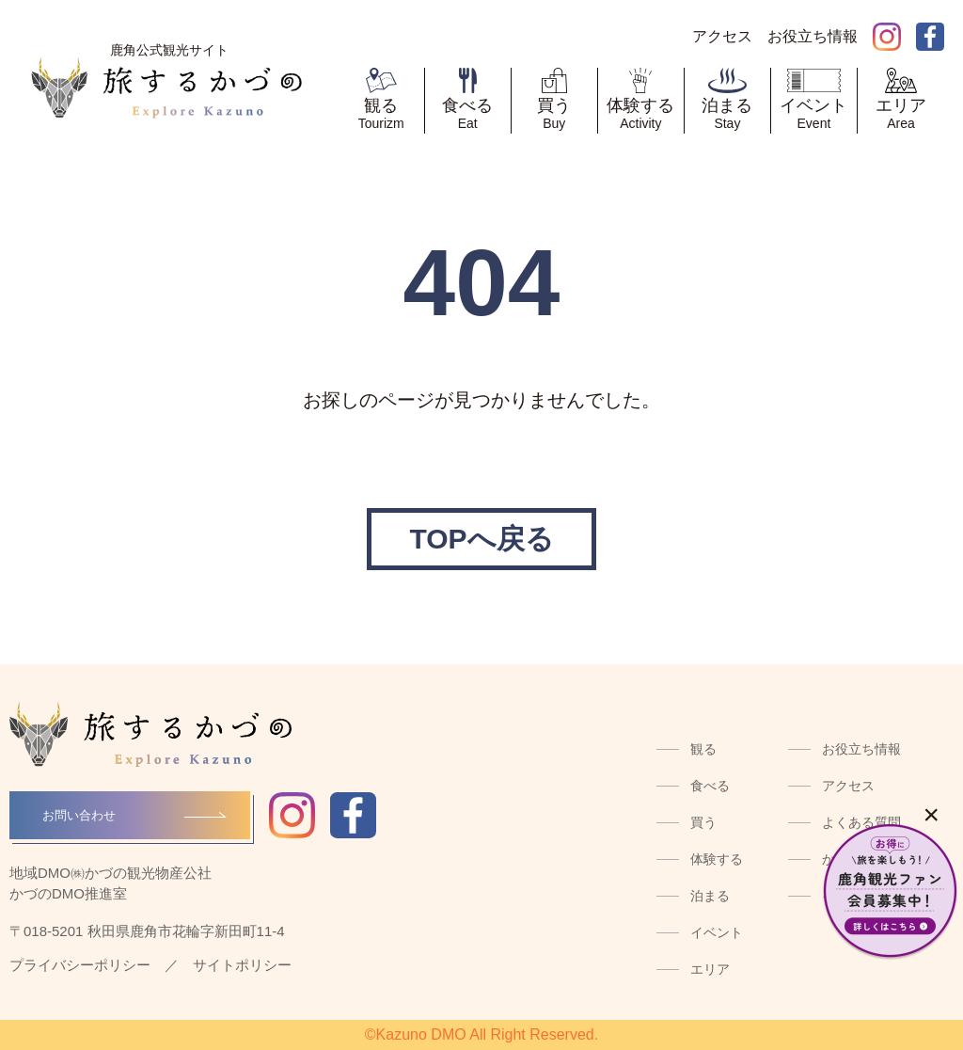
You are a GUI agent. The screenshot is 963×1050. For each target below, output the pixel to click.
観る (703, 749)
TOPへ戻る (481, 538)
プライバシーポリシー (79, 965)
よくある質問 (861, 822)
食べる (710, 785)
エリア (710, 969)
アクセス (848, 785)
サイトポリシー (242, 965)
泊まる (710, 895)
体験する (716, 859)
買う (703, 822)
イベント (716, 932)
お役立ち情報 (861, 749)
